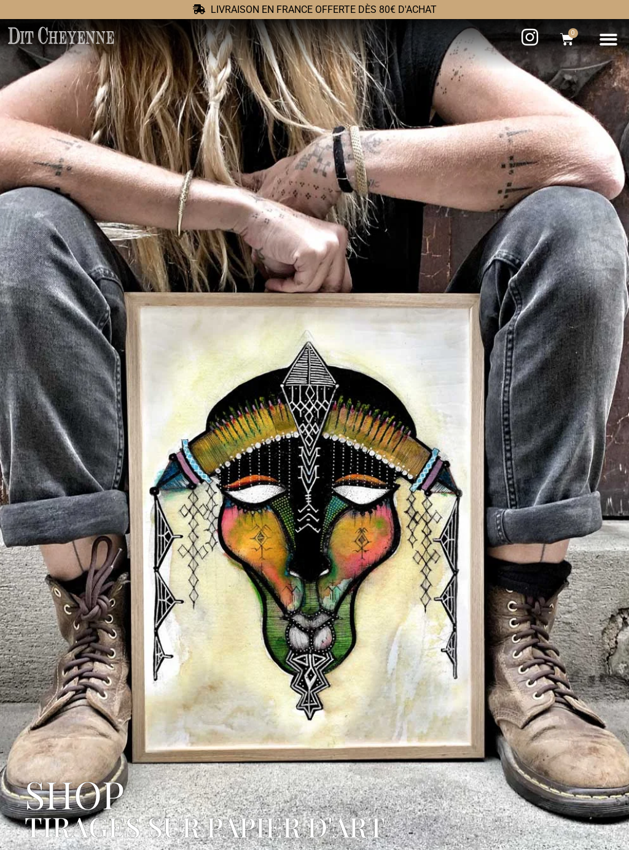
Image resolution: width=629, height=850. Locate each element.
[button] (609, 39)
